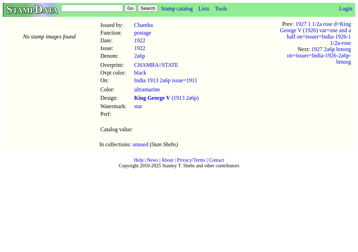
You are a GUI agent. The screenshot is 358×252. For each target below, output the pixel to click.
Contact (216, 160)
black (140, 73)
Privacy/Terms (191, 160)
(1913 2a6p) (166, 98)
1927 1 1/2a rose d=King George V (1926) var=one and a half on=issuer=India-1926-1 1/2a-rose (315, 33)
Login (345, 9)
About (167, 160)
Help (138, 160)
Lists (203, 9)
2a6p (139, 56)
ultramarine (147, 89)
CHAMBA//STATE (156, 65)
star (138, 106)
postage (142, 33)
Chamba (143, 25)
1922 (139, 40)
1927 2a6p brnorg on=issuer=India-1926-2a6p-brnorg (319, 55)
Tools (221, 9)
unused (140, 144)
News (152, 160)
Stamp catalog (177, 9)
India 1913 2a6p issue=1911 (165, 80)
